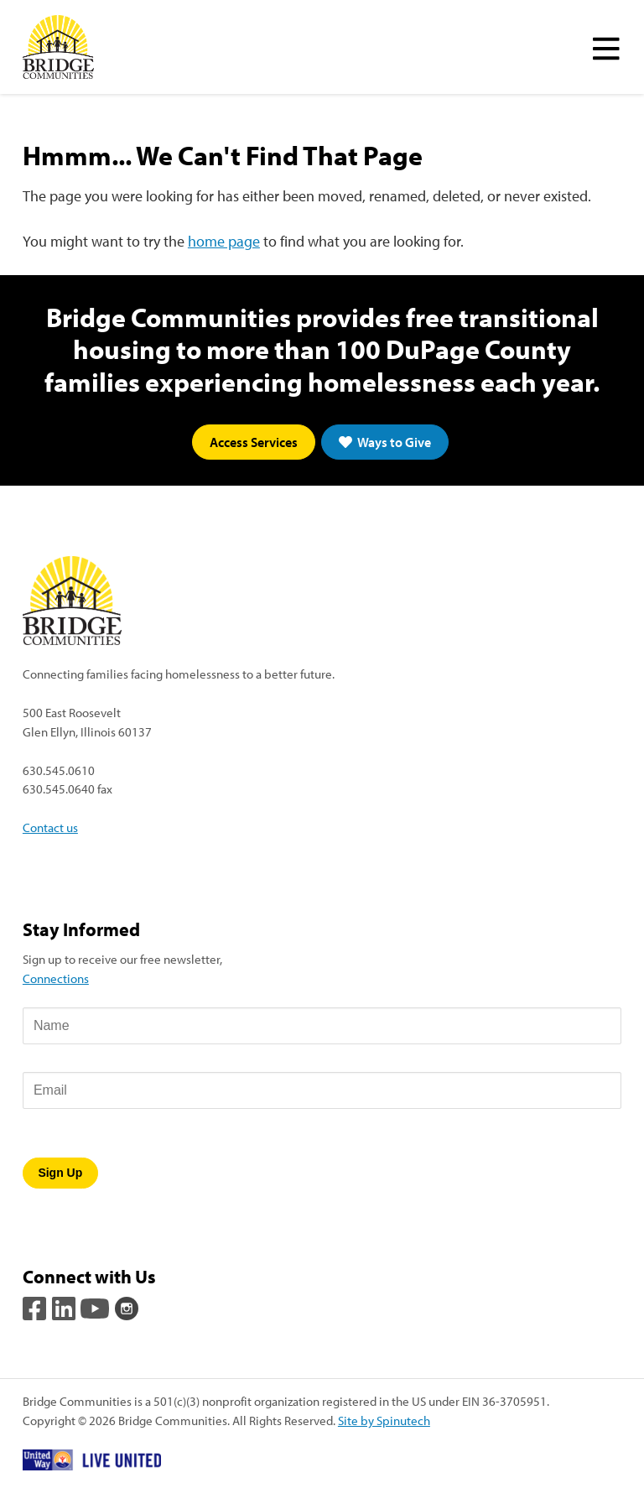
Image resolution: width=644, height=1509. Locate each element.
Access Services (254, 442)
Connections (56, 978)
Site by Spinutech (384, 1420)
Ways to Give (385, 442)
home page (224, 241)
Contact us (50, 827)
